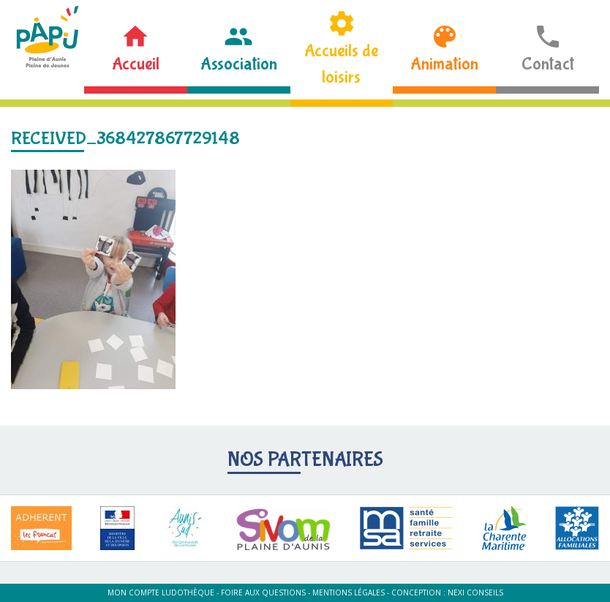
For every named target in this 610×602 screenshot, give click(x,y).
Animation (444, 64)
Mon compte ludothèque (161, 592)
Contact (547, 64)
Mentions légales (348, 592)
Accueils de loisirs (341, 64)
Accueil (135, 64)
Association (238, 64)
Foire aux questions (263, 592)
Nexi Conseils (475, 592)
